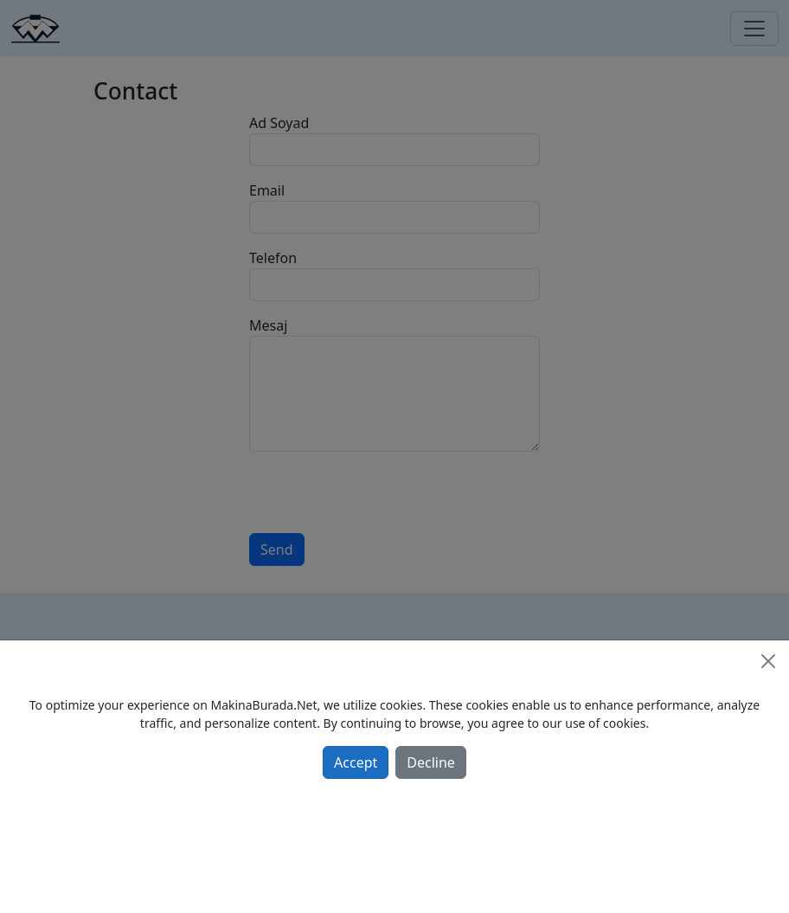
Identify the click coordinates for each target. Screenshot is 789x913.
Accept (355, 762)
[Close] (768, 661)
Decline (431, 762)
